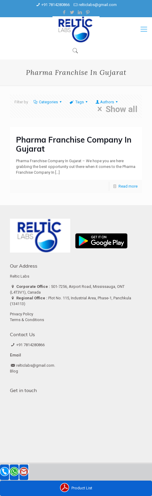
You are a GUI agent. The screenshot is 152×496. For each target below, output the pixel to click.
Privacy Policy (21, 314)
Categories (48, 102)
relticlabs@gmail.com (98, 4)
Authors (107, 102)
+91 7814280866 (55, 4)
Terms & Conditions (27, 319)
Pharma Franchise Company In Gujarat (73, 144)
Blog (14, 371)
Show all (116, 109)
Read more (128, 186)
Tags (79, 102)
